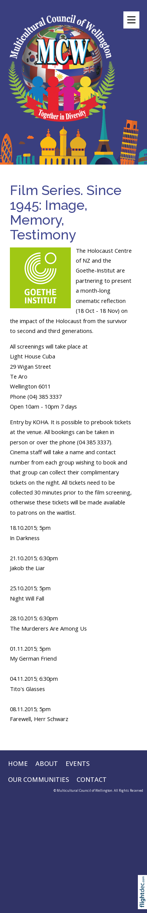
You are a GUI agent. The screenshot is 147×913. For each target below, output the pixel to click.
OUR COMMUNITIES (38, 779)
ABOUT (46, 763)
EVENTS (77, 763)
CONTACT (92, 779)
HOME (18, 763)
